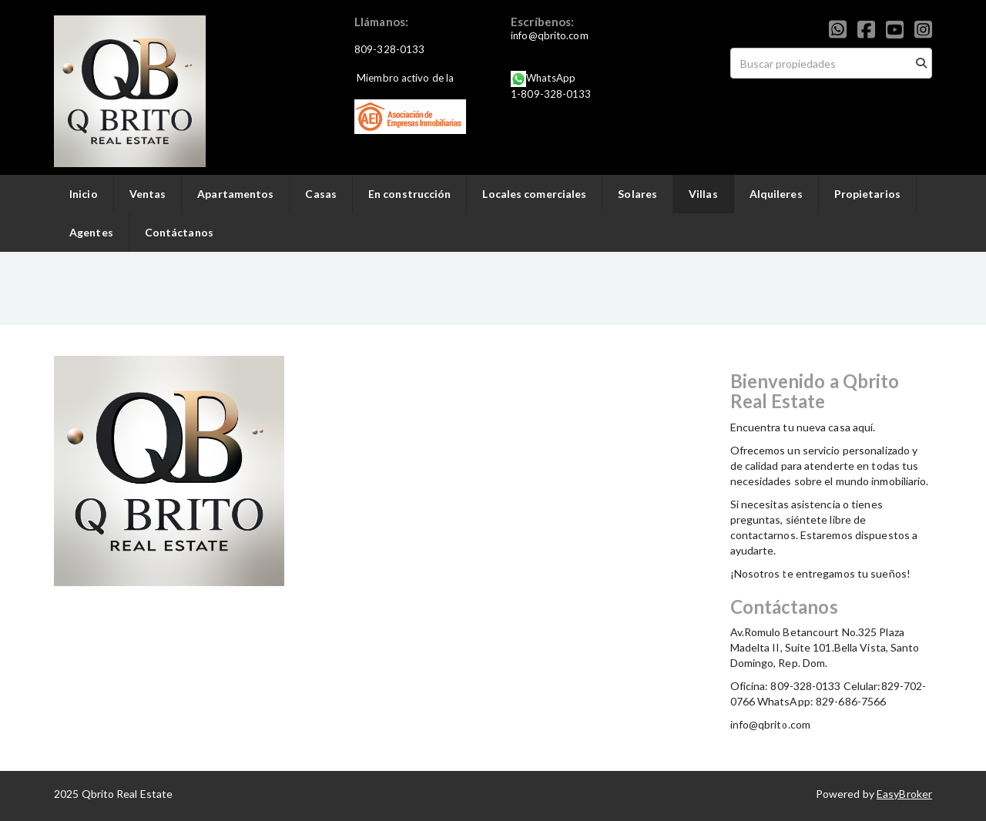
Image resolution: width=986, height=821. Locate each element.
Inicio (83, 193)
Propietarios (867, 193)
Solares (637, 193)
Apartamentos (235, 193)
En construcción (409, 193)
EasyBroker (904, 793)
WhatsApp (550, 78)
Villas (703, 193)
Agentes (91, 232)
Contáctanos (179, 232)
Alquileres (776, 193)
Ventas (147, 193)
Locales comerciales (534, 193)
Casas (321, 193)
